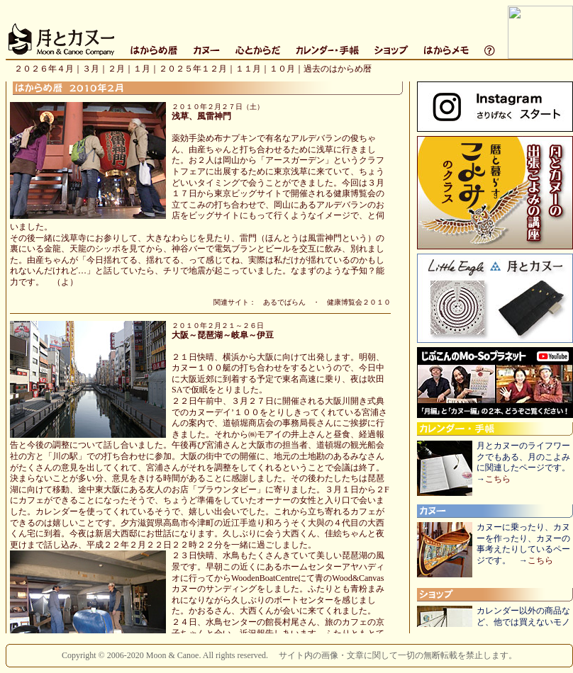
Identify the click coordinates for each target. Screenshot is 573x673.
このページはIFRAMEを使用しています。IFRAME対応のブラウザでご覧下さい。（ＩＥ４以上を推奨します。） (289, 43)
